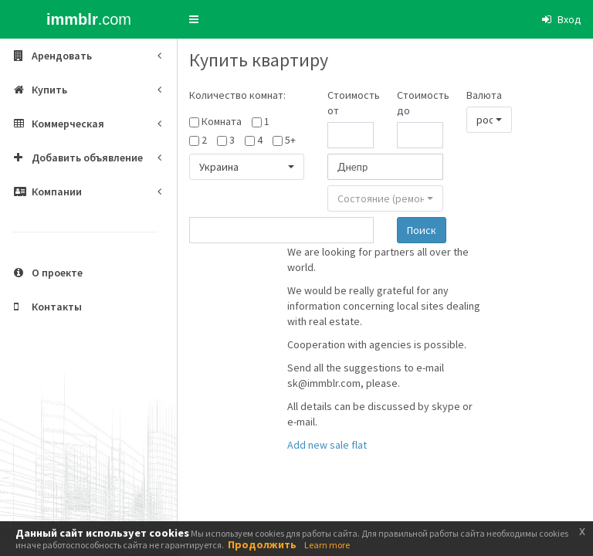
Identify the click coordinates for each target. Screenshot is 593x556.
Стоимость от (350, 102)
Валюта (484, 95)
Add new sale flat (327, 445)
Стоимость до (420, 102)
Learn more (327, 545)
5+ (290, 140)
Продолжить (262, 544)
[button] (194, 19)
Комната (222, 121)
